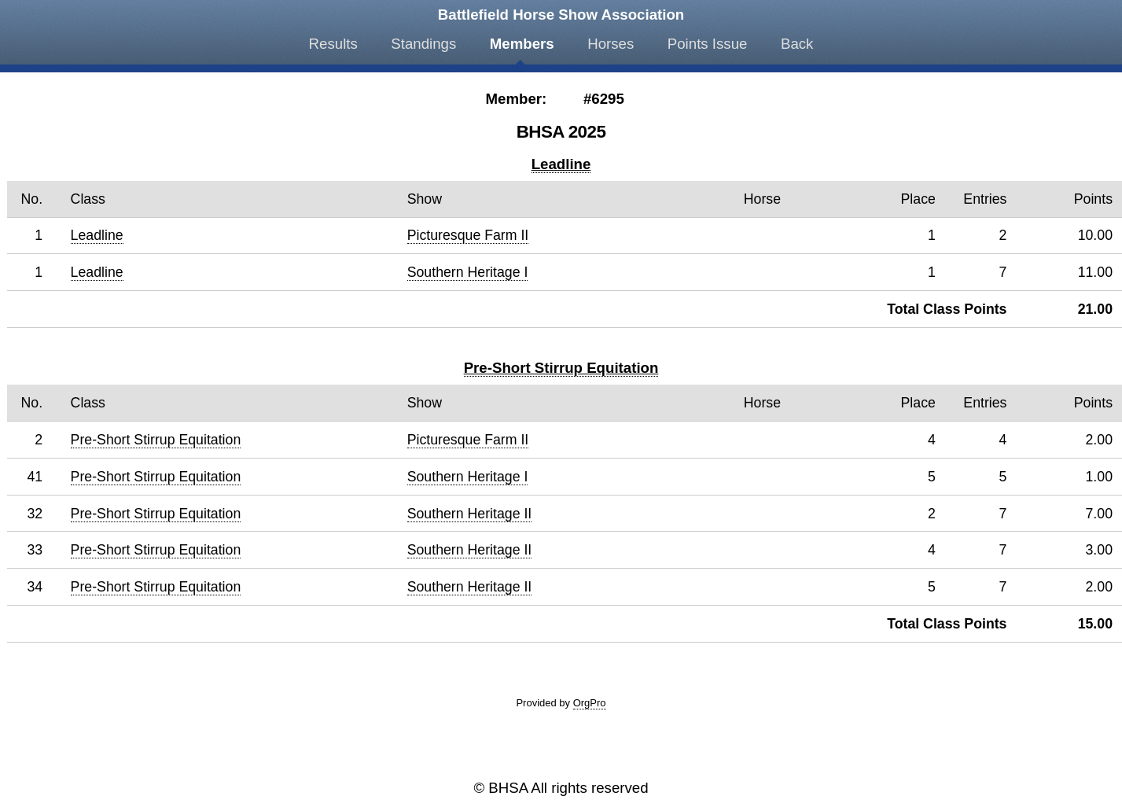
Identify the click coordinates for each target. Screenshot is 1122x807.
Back (797, 43)
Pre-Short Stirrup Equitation (561, 367)
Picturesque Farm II (468, 235)
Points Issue (708, 43)
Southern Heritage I (467, 272)
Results (333, 43)
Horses (610, 43)
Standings (423, 43)
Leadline (561, 164)
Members (522, 43)
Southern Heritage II (469, 513)
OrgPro (589, 703)
